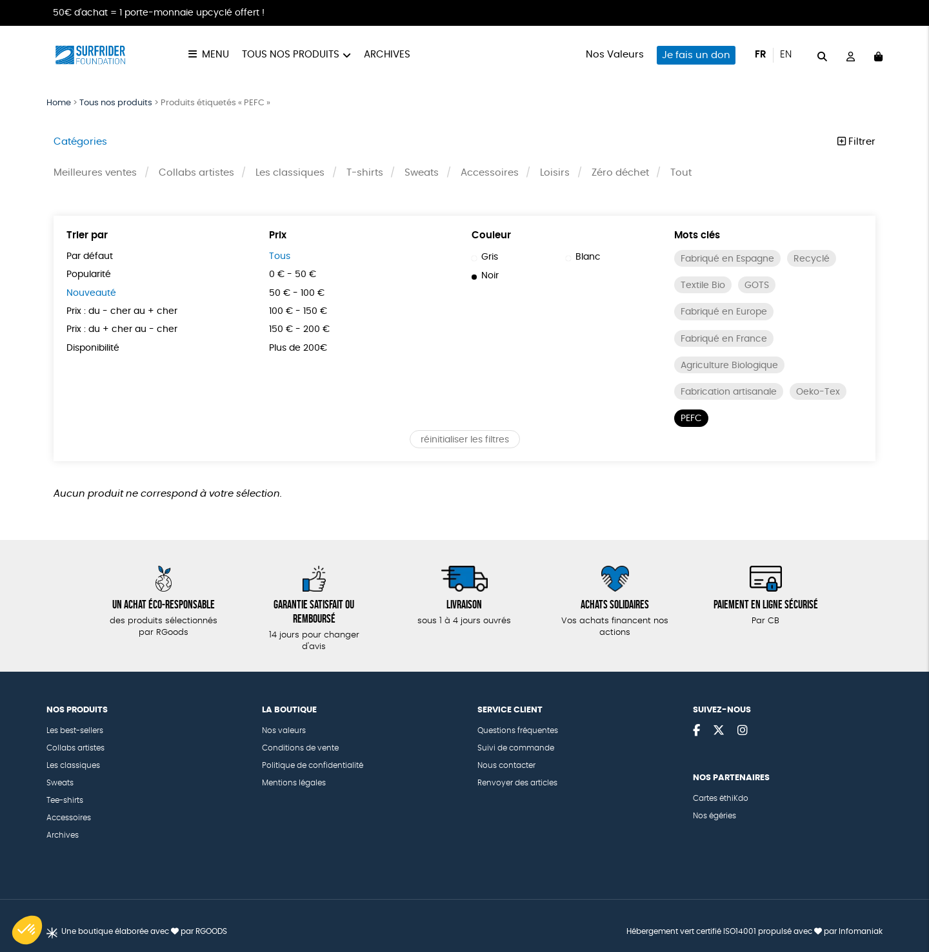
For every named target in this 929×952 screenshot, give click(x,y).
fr (760, 54)
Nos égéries (714, 816)
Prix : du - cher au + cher (121, 311)
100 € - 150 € (298, 311)
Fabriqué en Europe (724, 311)
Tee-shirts (64, 800)
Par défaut (89, 256)
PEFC (691, 418)
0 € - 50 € (292, 274)
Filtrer (856, 142)
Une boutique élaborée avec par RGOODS (144, 931)
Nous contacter (506, 765)
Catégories (80, 142)
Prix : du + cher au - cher (121, 329)
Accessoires (490, 173)
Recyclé (812, 259)
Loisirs (555, 173)
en (786, 54)
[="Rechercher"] (822, 54)
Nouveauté (91, 293)
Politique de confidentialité (312, 765)
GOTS (756, 285)
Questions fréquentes (517, 730)
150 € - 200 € (299, 329)
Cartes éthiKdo (720, 798)
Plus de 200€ (298, 348)
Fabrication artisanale (729, 392)
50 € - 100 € (297, 293)
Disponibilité (92, 348)
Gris (485, 257)
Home (58, 103)
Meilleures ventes (95, 173)
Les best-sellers (74, 730)
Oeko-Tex (818, 392)
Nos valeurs (284, 730)
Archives (387, 54)
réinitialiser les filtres (465, 439)
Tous (279, 256)
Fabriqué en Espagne (727, 259)
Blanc (583, 257)
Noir (485, 275)
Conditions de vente (300, 748)
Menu (215, 54)
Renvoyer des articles (517, 783)
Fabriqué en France (724, 339)
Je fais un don (696, 55)
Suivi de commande (515, 748)
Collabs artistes (196, 173)
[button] (27, 930)
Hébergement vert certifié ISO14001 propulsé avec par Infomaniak (754, 931)
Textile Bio (703, 285)
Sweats (422, 173)
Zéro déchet (620, 173)
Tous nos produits (290, 54)
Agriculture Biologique (729, 365)
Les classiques (290, 173)
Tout (681, 173)
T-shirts (364, 173)
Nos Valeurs (615, 54)
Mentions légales (294, 783)
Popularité (88, 274)
